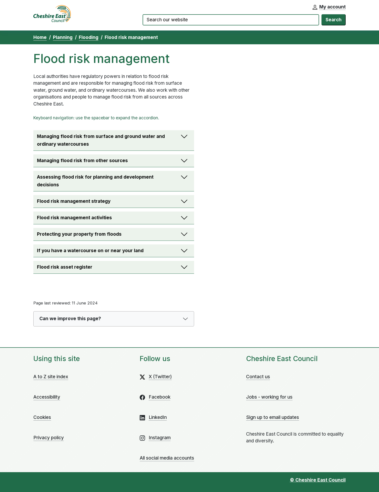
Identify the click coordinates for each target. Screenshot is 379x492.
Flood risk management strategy (103, 202)
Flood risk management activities (103, 219)
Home (40, 37)
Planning (63, 37)
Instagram (160, 437)
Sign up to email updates (272, 417)
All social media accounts (167, 458)
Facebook (159, 397)
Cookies (42, 417)
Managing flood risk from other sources (103, 162)
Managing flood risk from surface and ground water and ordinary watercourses (103, 142)
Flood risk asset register (103, 268)
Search (334, 20)
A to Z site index (50, 376)
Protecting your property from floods (103, 235)
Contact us (258, 376)
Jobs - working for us (269, 397)
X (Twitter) (160, 376)
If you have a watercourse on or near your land (103, 252)
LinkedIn (158, 417)
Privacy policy (48, 437)
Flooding (88, 37)
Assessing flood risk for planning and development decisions (103, 182)
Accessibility (46, 397)
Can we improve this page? (70, 318)
